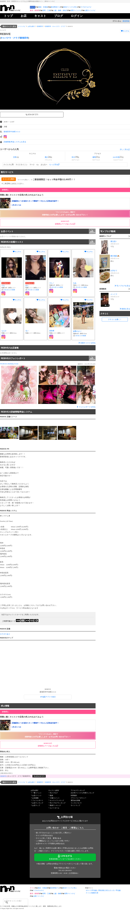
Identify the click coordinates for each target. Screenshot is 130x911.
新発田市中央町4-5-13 (12, 132)
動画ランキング (55, 805)
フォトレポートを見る (86, 407)
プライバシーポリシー (78, 798)
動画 (51, 795)
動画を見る (124, 309)
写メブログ (54, 793)
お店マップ (36, 805)
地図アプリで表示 (48, 697)
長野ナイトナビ (75, 10)
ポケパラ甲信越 (91, 890)
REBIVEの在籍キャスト (48, 241)
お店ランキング (37, 803)
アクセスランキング (78, 790)
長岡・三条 (46, 10)
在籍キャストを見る (87, 343)
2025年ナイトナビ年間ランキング (82, 793)
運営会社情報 (75, 800)
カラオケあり (5, 634)
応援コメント (55, 798)
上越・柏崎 (57, 893)
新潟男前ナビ (55, 7)
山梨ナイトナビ (89, 10)
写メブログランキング (58, 803)
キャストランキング (57, 800)
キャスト (40, 15)
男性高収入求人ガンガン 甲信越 (109, 890)
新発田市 (40, 26)
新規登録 (126, 21)
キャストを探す (53, 790)
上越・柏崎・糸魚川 (60, 10)
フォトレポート (37, 800)
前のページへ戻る (9, 26)
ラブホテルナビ (85, 7)
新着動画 (114, 289)
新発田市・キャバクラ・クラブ (55, 26)
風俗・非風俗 (43, 7)
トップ (8, 15)
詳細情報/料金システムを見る (15, 142)
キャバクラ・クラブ (10, 38)
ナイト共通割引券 (92, 893)
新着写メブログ (114, 236)
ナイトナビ (21, 26)
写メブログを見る (122, 286)
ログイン (77, 15)
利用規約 (74, 795)
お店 (24, 15)
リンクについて (76, 803)
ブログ (58, 15)
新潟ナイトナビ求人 (70, 7)
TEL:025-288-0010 (65, 870)
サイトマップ (75, 805)
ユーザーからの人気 (9, 149)
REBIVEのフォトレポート (48, 358)
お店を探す (31, 26)
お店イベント (48, 231)
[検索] (12, 900)
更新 (9, 289)
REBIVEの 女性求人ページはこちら (65, 222)
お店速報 (35, 798)
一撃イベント (37, 793)
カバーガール (54, 808)
